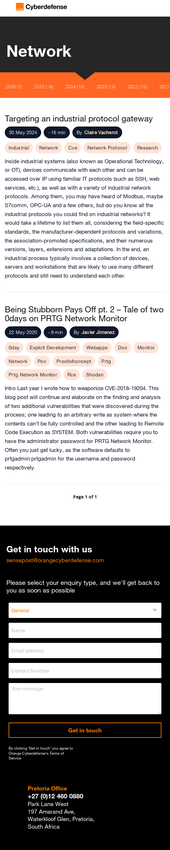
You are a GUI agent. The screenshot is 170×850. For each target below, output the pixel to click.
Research (147, 147)
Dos (122, 347)
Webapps (97, 347)
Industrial (19, 147)
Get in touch (85, 730)
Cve (72, 147)
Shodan (94, 374)
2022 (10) (137, 87)
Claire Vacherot (101, 132)
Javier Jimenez (98, 332)
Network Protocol (107, 147)
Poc (42, 361)
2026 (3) (13, 87)
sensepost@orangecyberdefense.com (55, 559)
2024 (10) (75, 87)
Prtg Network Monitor (33, 374)
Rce (71, 374)
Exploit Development (53, 347)
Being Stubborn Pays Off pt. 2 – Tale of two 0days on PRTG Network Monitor (84, 313)
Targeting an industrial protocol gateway (79, 118)
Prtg (106, 361)
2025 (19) (43, 87)
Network (48, 147)
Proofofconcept (73, 361)
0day (14, 347)
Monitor (146, 347)
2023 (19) (106, 87)
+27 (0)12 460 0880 (55, 796)
